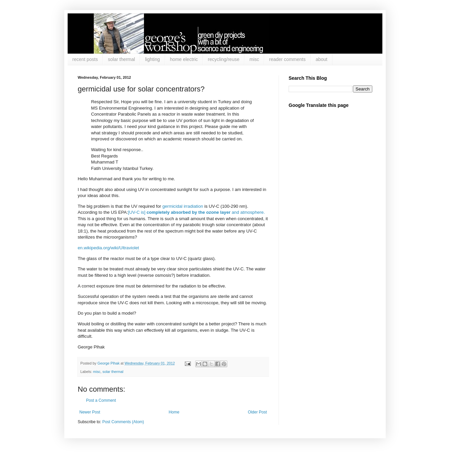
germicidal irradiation (182, 206)
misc (254, 59)
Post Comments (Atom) (123, 421)
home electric (184, 59)
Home (174, 412)
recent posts (85, 59)
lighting (152, 59)
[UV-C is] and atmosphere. (196, 212)
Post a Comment (101, 400)
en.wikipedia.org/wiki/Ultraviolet (108, 247)
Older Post (257, 412)
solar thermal (121, 59)
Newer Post (89, 412)
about (321, 59)
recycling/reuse (223, 59)
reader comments (287, 59)
